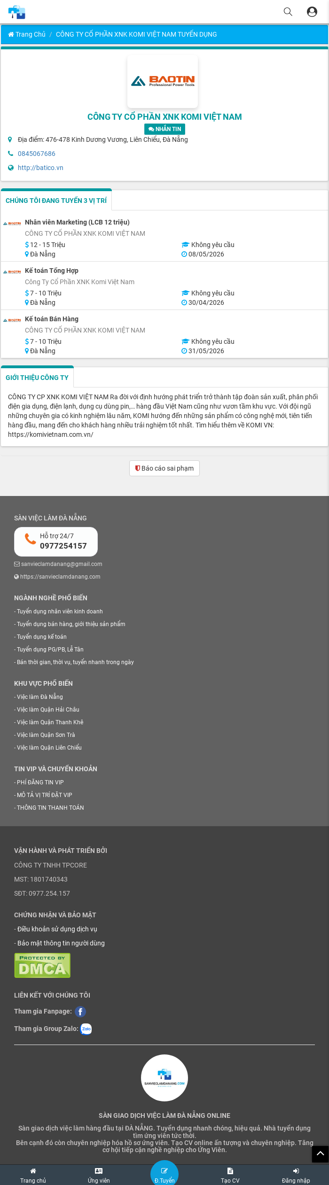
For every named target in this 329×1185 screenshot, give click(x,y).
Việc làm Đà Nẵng (40, 697)
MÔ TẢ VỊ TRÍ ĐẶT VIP (44, 795)
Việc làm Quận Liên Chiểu (49, 747)
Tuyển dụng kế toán (42, 637)
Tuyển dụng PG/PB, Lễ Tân (50, 649)
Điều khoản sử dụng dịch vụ (57, 929)
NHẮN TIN (165, 129)
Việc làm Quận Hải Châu (48, 709)
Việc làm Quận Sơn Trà (46, 735)
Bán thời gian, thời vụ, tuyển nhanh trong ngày (75, 662)
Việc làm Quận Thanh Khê (50, 722)
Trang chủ (27, 34)
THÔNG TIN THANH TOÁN (50, 808)
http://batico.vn (40, 167)
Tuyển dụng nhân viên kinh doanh (60, 611)
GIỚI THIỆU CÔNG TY (37, 377)
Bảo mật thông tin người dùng (61, 943)
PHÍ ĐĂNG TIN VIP (40, 782)
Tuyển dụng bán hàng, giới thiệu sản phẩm (71, 624)
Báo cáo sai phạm (164, 468)
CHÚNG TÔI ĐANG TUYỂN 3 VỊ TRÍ (56, 200)
